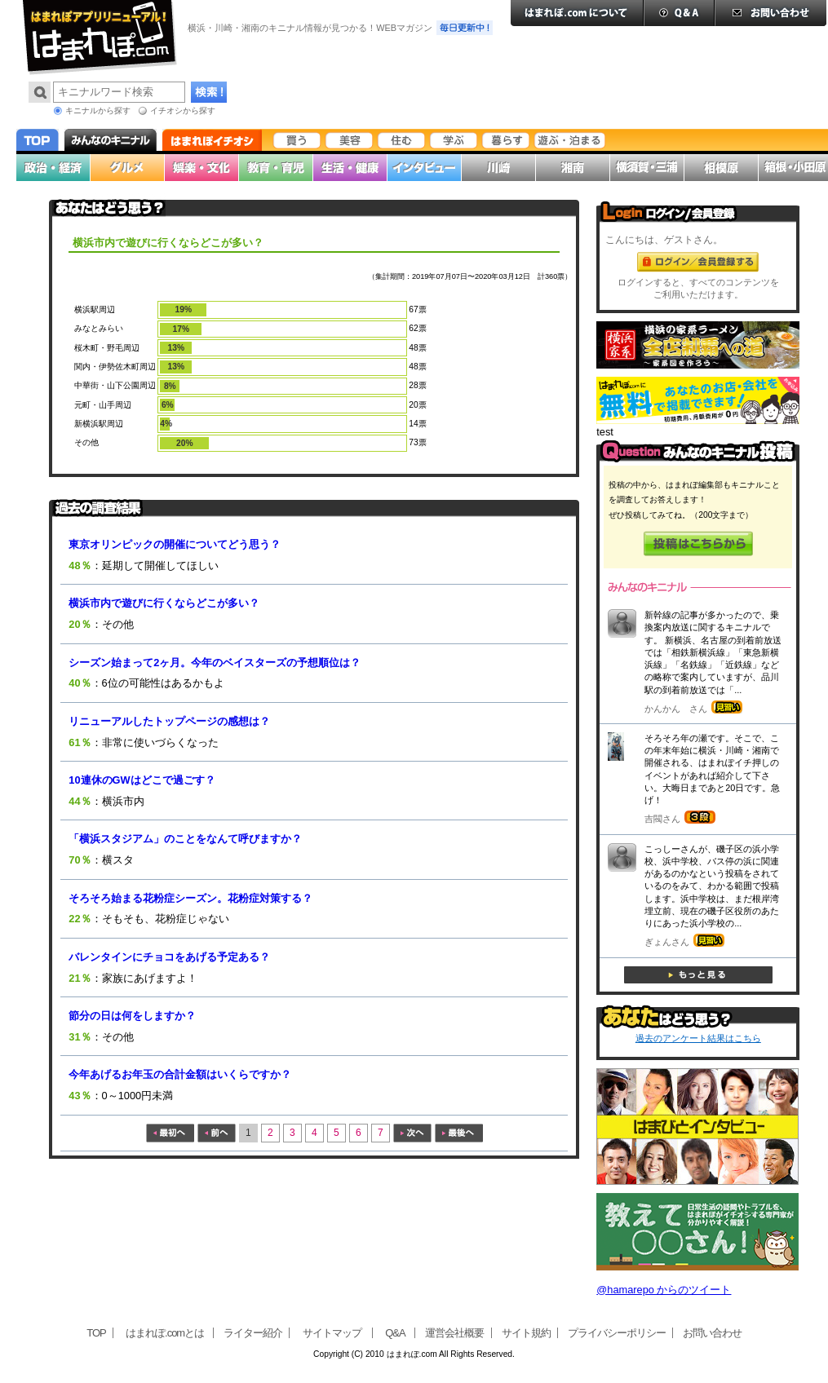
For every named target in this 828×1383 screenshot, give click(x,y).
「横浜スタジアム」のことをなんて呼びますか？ (185, 839)
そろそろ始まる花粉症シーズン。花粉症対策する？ (190, 898)
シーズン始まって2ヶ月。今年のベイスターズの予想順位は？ (215, 662)
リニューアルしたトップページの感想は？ (169, 721)
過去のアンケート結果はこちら (698, 1038)
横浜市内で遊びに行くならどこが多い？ (164, 603)
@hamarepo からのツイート (663, 1290)
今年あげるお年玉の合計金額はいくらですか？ (180, 1074)
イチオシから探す (182, 110)
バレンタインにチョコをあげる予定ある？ (169, 957)
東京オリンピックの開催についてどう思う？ (175, 544)
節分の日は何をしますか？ (132, 1016)
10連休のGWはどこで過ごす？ (142, 780)
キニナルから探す (98, 110)
